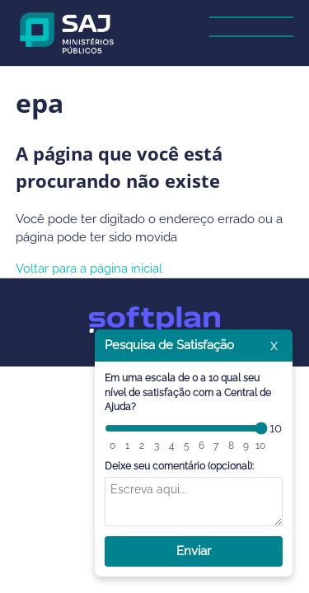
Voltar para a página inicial (89, 268)
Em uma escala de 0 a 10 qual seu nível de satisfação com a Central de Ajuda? (188, 392)
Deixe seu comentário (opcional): (179, 466)
